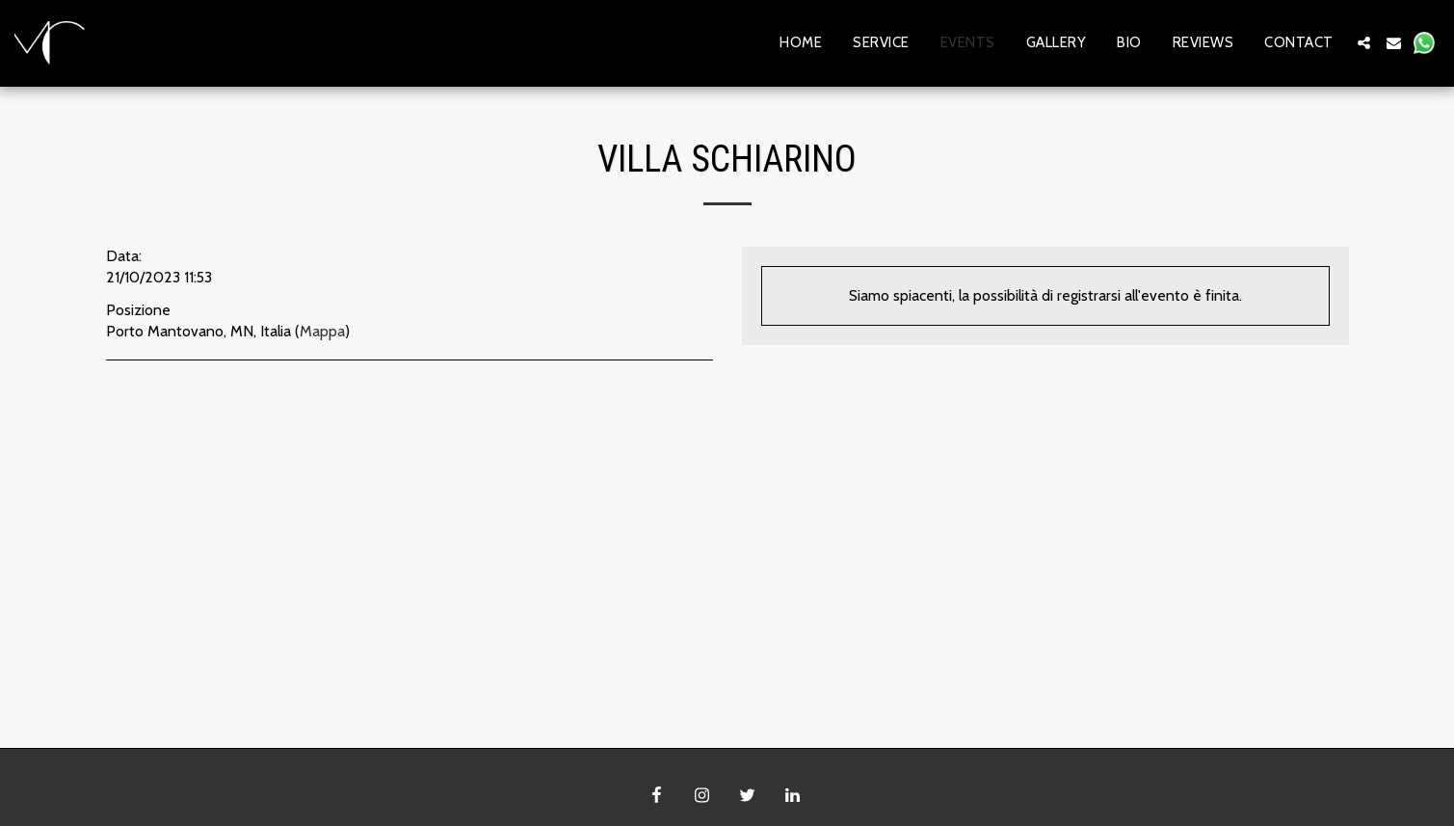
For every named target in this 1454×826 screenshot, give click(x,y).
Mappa (322, 331)
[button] (1364, 43)
